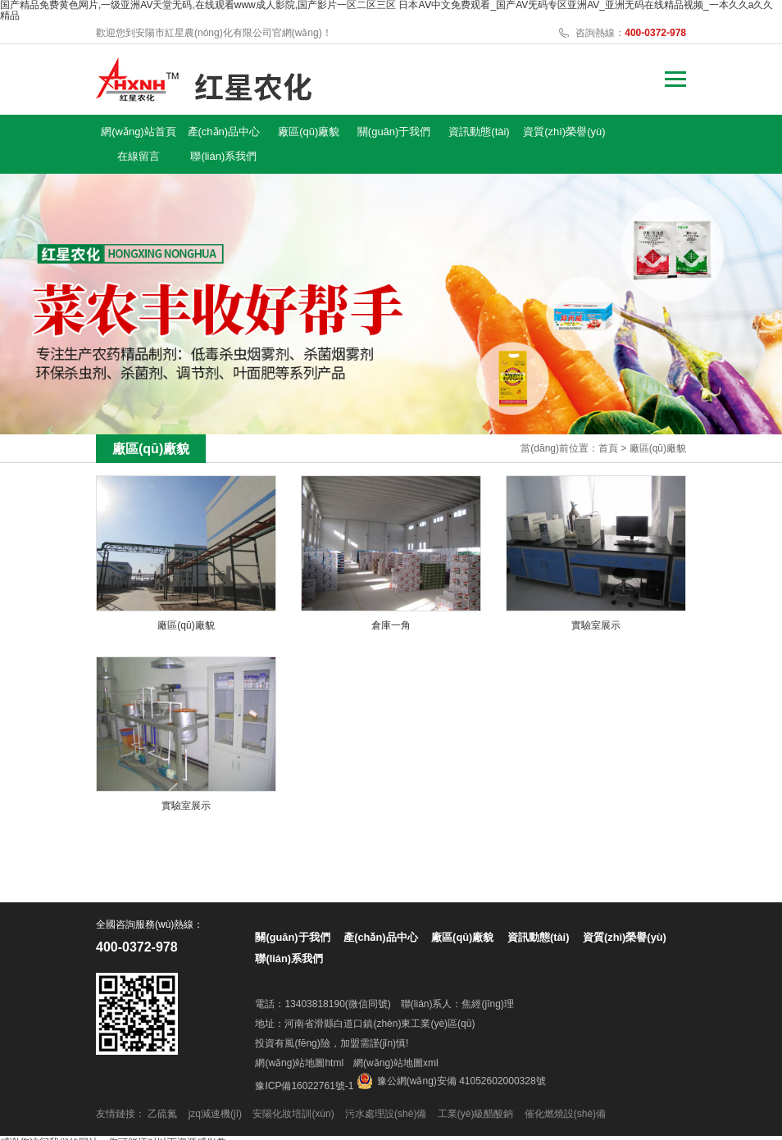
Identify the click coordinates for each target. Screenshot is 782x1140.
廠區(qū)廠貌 (280, 131)
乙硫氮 (162, 1089)
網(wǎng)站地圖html (299, 1038)
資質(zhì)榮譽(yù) (502, 134)
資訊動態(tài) (428, 131)
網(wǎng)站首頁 (133, 134)
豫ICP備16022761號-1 (304, 1061)
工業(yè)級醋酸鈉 (476, 1089)
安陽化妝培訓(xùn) (293, 1089)
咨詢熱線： (630, 33)
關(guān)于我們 (354, 131)
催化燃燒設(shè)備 (565, 1089)
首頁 (608, 423)
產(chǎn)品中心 (206, 131)
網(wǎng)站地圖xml (396, 1038)
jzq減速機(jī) (215, 1089)
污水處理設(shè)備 (385, 1089)
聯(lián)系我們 (649, 131)
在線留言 (575, 131)
